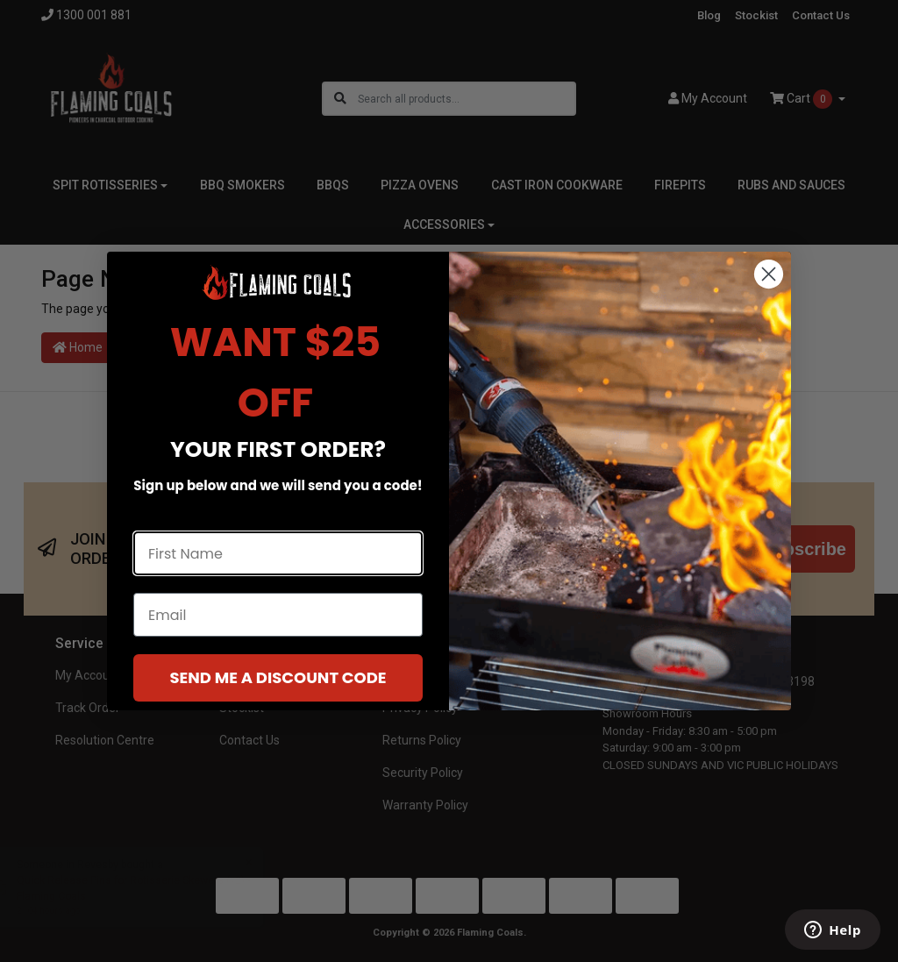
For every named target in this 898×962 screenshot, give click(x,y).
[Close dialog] (768, 274)
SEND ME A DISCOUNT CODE (277, 677)
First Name (172, 515)
